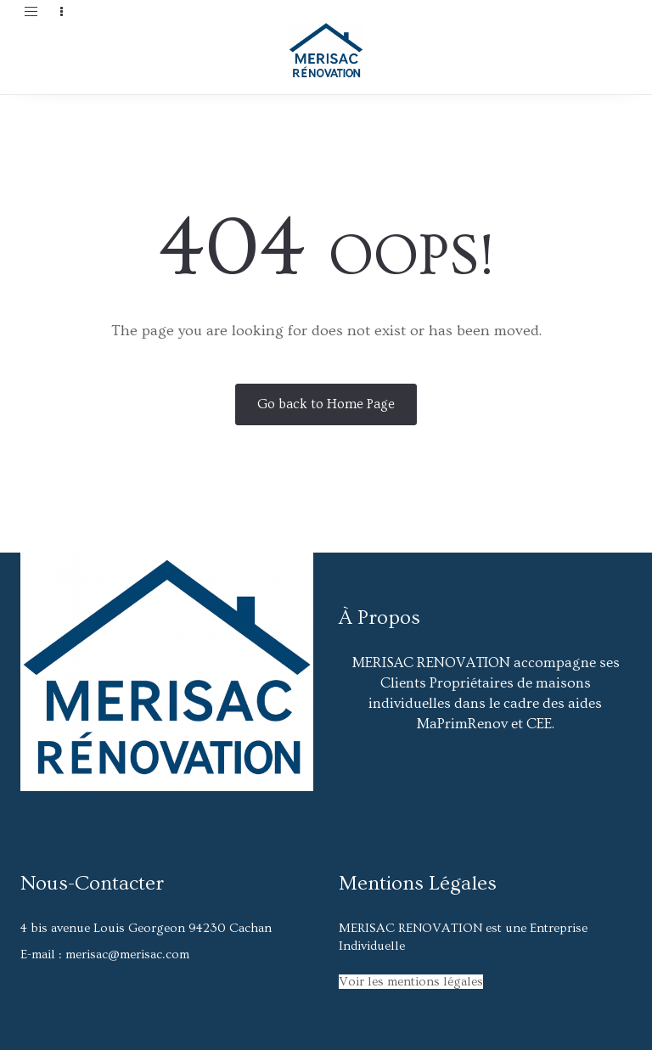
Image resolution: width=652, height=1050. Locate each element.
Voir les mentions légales (411, 981)
